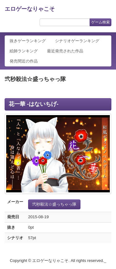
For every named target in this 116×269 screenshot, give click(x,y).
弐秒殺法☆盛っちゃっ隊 (54, 204)
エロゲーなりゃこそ (30, 9)
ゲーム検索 (100, 22)
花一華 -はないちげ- (33, 104)
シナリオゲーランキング (77, 40)
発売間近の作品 (24, 61)
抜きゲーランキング (28, 40)
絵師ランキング (24, 51)
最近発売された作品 (65, 51)
